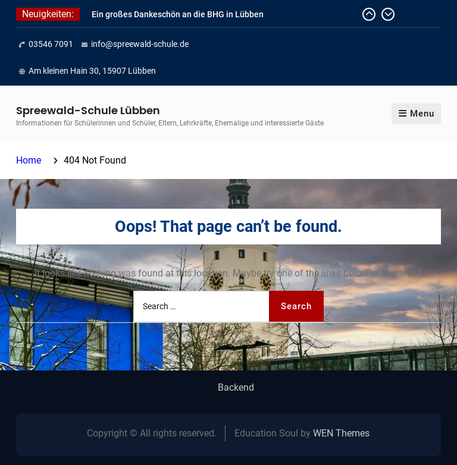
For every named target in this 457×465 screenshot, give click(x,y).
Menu (416, 113)
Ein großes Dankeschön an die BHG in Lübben (178, 14)
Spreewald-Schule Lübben (88, 110)
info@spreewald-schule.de (140, 44)
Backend (236, 387)
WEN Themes (341, 433)
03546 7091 (51, 44)
